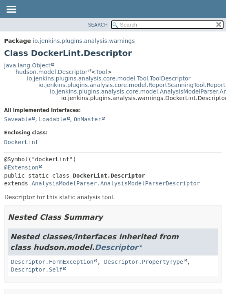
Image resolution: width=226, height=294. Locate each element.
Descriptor (116, 247)
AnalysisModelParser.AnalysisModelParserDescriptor (115, 183)
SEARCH (98, 25)
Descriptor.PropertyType (143, 261)
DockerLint (21, 142)
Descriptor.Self (36, 269)
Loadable (52, 119)
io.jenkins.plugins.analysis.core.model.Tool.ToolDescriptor (109, 78)
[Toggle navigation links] (11, 10)
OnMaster (87, 119)
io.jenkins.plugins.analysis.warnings (84, 41)
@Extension (21, 167)
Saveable (17, 119)
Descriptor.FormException (52, 261)
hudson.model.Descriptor (52, 72)
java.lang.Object (27, 65)
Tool (101, 72)
